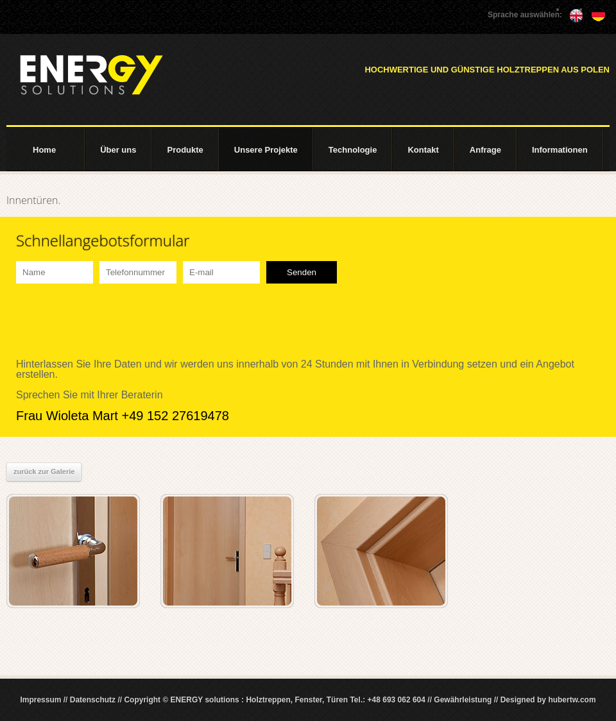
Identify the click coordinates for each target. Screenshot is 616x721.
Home (44, 150)
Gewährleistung (463, 699)
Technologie (353, 150)
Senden (301, 272)
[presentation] (113, 321)
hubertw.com (571, 699)
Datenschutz (93, 699)
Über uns (118, 150)
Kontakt (422, 150)
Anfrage (485, 150)
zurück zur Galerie (43, 471)
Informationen (560, 150)
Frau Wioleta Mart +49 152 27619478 (122, 416)
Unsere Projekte (266, 150)
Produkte (185, 150)
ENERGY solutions (91, 75)
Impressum (40, 699)
